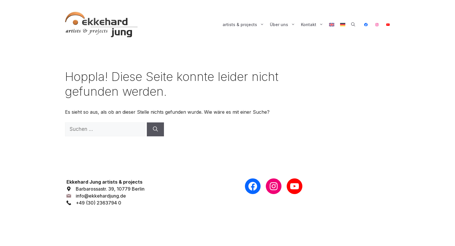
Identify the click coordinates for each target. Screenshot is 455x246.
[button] (353, 24)
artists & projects (245, 24)
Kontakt (313, 24)
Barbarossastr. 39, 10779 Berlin (110, 189)
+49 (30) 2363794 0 (98, 203)
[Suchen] (155, 129)
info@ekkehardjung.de (101, 196)
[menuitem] (331, 24)
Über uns (284, 24)
